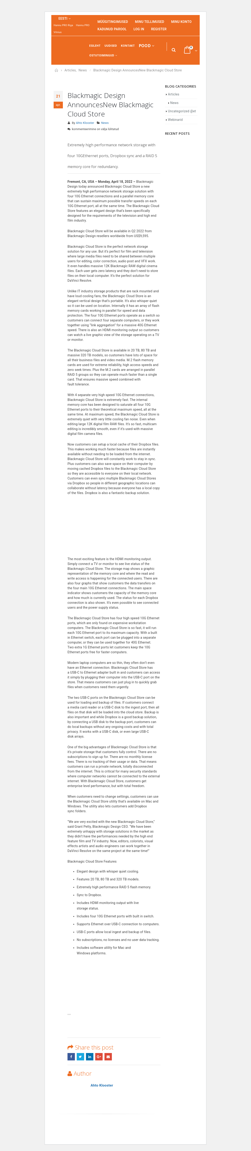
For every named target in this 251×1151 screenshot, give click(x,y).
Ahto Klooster (85, 123)
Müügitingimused (113, 22)
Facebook (71, 1056)
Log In (139, 29)
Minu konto (181, 22)
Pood (145, 45)
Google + (99, 1056)
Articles (173, 94)
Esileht (95, 46)
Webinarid (175, 120)
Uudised (110, 46)
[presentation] (69, 1014)
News (105, 123)
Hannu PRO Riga (63, 25)
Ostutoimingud (101, 55)
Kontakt (128, 46)
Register (159, 29)
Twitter (80, 1056)
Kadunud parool (112, 29)
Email (108, 1056)
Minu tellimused (149, 22)
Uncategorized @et (182, 111)
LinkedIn (89, 1056)
